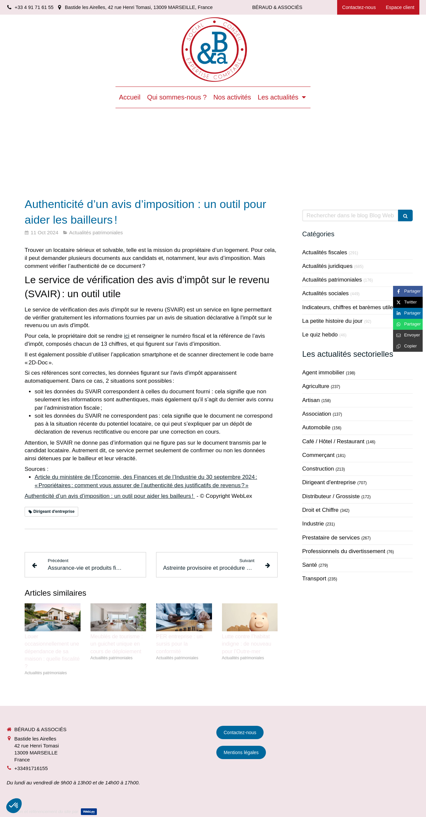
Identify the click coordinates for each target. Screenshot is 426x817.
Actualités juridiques (327, 266)
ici (126, 336)
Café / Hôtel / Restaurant (333, 441)
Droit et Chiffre (320, 510)
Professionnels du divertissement (343, 551)
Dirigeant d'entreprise (329, 482)
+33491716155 (31, 768)
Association (316, 414)
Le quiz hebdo (320, 334)
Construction (318, 469)
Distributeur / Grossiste (331, 496)
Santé (309, 565)
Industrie (313, 523)
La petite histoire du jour (332, 321)
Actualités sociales (325, 293)
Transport (314, 578)
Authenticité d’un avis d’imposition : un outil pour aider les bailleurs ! (110, 496)
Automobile (316, 427)
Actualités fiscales (324, 252)
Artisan (311, 400)
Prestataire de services (331, 537)
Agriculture (315, 386)
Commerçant (318, 455)
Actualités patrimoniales (332, 280)
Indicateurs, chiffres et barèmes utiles (349, 307)
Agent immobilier (323, 372)
